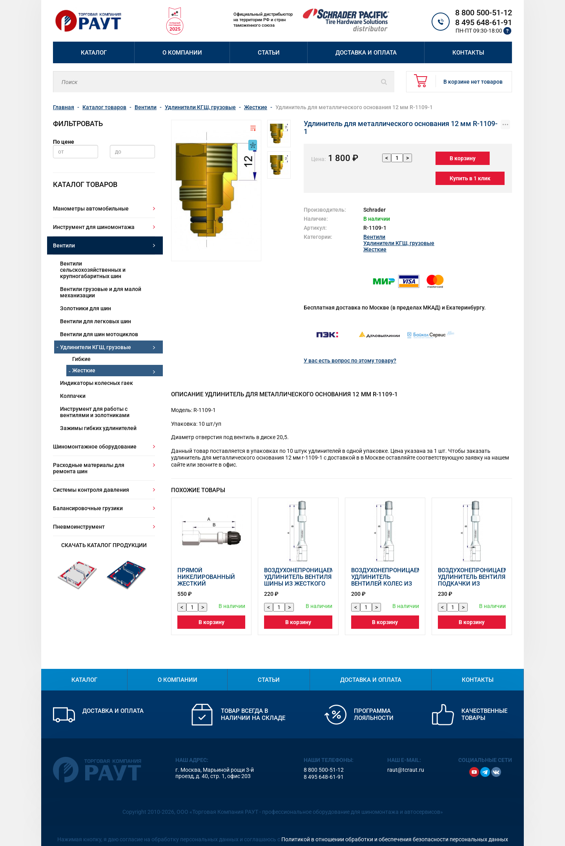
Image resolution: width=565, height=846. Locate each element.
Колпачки (73, 396)
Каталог (94, 52)
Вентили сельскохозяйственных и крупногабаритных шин (93, 269)
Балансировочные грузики (88, 508)
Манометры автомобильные (91, 208)
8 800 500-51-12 (483, 12)
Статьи (269, 52)
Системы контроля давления (91, 490)
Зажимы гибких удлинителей (98, 428)
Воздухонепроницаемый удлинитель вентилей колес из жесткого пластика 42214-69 (391, 576)
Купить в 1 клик (467, 170)
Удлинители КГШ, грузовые (95, 347)
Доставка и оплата (366, 52)
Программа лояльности (374, 707)
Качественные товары (484, 707)
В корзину (459, 150)
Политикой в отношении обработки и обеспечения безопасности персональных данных (394, 831)
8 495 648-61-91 (483, 22)
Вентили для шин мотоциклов (99, 334)
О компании (182, 52)
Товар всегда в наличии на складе (253, 707)
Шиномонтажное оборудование (95, 446)
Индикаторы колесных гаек (96, 383)
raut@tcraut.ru (405, 762)
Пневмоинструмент (79, 527)
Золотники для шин (85, 308)
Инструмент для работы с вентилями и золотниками (94, 412)
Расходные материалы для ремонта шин (88, 468)
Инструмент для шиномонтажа (94, 227)
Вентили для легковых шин (95, 321)
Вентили (64, 245)
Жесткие (83, 370)
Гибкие (81, 359)
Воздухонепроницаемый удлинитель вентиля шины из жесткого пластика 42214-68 (304, 572)
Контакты (468, 52)
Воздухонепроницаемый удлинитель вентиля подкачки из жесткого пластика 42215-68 (478, 576)
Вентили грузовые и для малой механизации (100, 292)
